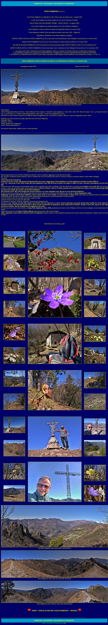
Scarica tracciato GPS (82, 66)
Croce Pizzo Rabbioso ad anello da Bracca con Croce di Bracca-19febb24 (54, 26)
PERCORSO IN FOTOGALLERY (54, 224)
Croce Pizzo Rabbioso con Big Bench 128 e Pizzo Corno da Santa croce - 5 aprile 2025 (54, 17)
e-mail (64, 623)
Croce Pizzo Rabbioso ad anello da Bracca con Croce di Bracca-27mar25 (54, 20)
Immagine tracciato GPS (28, 66)
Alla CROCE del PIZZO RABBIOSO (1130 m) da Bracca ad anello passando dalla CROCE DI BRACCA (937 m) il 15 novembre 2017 (54, 45)
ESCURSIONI (48, 3)
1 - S (54, 52)
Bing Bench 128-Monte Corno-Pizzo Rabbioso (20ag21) (54, 35)
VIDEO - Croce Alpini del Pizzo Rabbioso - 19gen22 (54, 611)
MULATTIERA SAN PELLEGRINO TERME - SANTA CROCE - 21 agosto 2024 (54, 23)
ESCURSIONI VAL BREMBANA (63, 3)
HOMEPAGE (38, 3)
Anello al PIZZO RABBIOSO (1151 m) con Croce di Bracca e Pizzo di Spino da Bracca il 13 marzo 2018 (54, 42)
